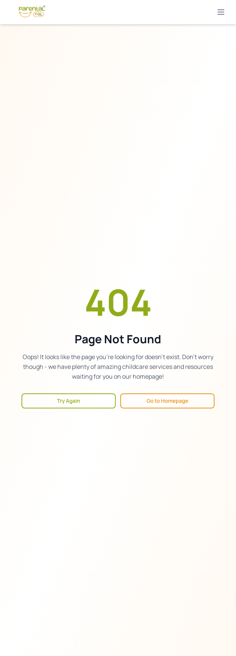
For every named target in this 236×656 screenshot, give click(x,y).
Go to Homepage (167, 400)
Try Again (68, 400)
